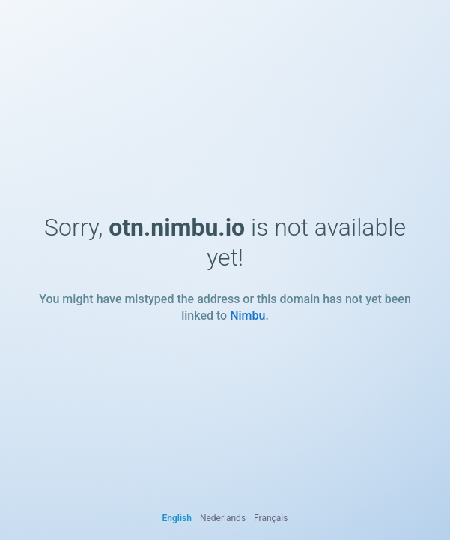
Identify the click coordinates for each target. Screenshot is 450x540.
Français (271, 518)
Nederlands (223, 518)
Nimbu (247, 315)
